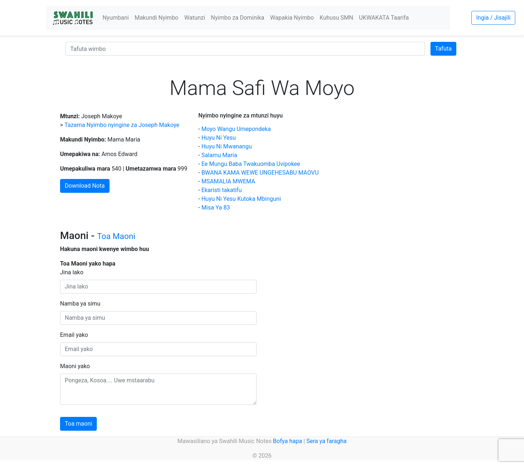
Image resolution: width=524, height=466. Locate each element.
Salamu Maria (219, 155)
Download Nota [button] (85, 185)
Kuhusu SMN (336, 17)
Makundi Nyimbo (156, 17)
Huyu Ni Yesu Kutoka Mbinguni (241, 198)
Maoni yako (75, 366)
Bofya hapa (287, 441)
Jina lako (71, 272)
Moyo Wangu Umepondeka (236, 129)
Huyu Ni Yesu (218, 137)
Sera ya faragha (326, 441)
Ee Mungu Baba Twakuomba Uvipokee (250, 163)
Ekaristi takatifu (221, 190)
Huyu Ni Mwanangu (226, 146)
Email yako (74, 334)
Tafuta (443, 48)
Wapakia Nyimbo (292, 17)
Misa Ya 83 (215, 207)
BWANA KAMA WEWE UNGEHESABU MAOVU (259, 172)
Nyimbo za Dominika (238, 17)
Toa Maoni (116, 236)
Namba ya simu (80, 303)
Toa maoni (78, 423)
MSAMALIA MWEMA (228, 181)
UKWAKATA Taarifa (384, 17)
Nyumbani (116, 17)
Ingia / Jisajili (493, 17)
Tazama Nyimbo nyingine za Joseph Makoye (121, 125)
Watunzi (194, 17)
